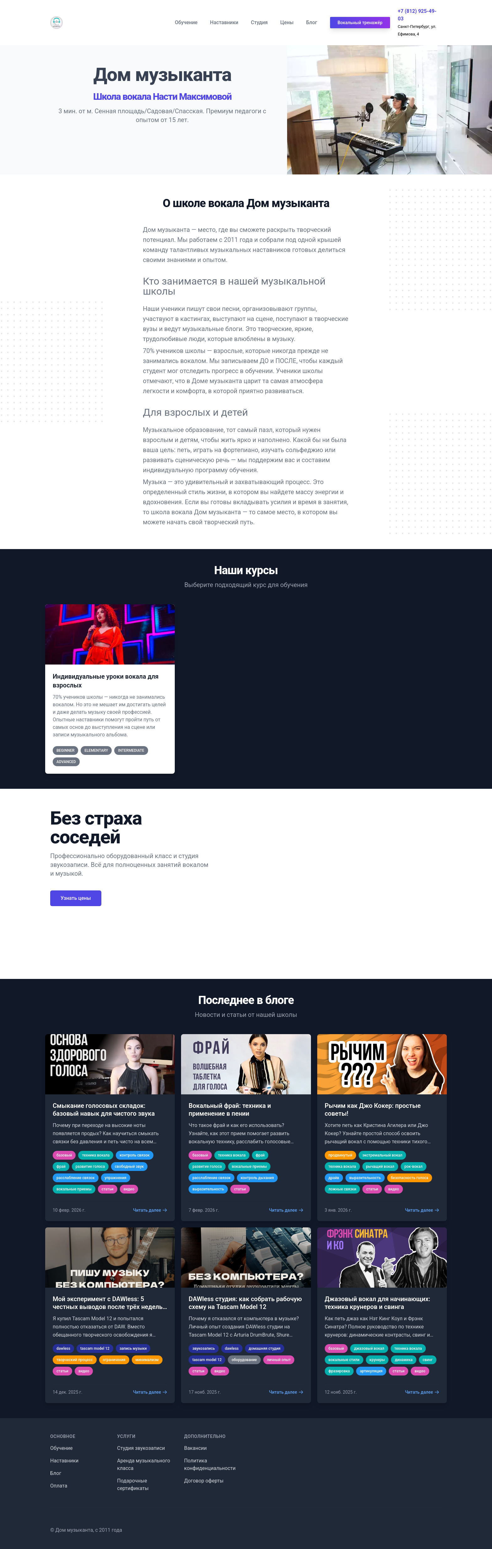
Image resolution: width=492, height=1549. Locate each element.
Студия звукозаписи (141, 1448)
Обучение (186, 22)
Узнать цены (76, 898)
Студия (259, 22)
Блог (311, 22)
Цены (287, 22)
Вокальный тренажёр (360, 22)
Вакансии (195, 1448)
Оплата (58, 1486)
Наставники (224, 22)
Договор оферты (204, 1481)
